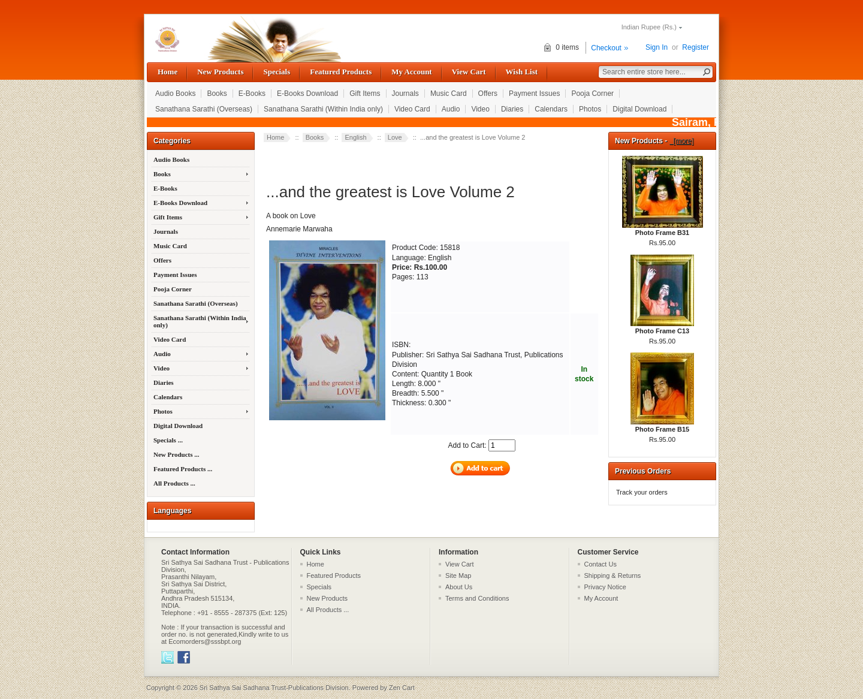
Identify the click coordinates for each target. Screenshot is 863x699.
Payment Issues (534, 93)
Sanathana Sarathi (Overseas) (203, 109)
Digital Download (639, 109)
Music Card (448, 93)
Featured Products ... (182, 468)
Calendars (551, 109)
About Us (458, 586)
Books (217, 93)
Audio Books (175, 93)
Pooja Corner (592, 93)
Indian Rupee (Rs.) (649, 27)
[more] (681, 141)
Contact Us (600, 564)
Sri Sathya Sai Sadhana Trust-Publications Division (274, 687)
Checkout (606, 48)
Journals (405, 93)
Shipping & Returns (612, 575)
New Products (220, 71)
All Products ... (174, 483)
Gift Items (364, 93)
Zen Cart (402, 687)
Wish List (522, 71)
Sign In (656, 47)
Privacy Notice (605, 586)
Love (395, 137)
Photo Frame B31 (662, 229)
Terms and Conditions (477, 598)
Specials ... (168, 440)
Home (167, 71)
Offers (487, 93)
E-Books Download (307, 93)
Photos (590, 109)
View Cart (469, 71)
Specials (276, 71)
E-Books (252, 93)
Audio (451, 109)
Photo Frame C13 (662, 327)
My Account (411, 71)
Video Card (412, 109)
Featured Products (341, 71)
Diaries (512, 109)
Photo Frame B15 (662, 425)
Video (480, 109)
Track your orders (642, 492)
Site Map (458, 575)
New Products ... (176, 454)
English (355, 137)
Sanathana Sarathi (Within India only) (323, 109)
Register (695, 47)
